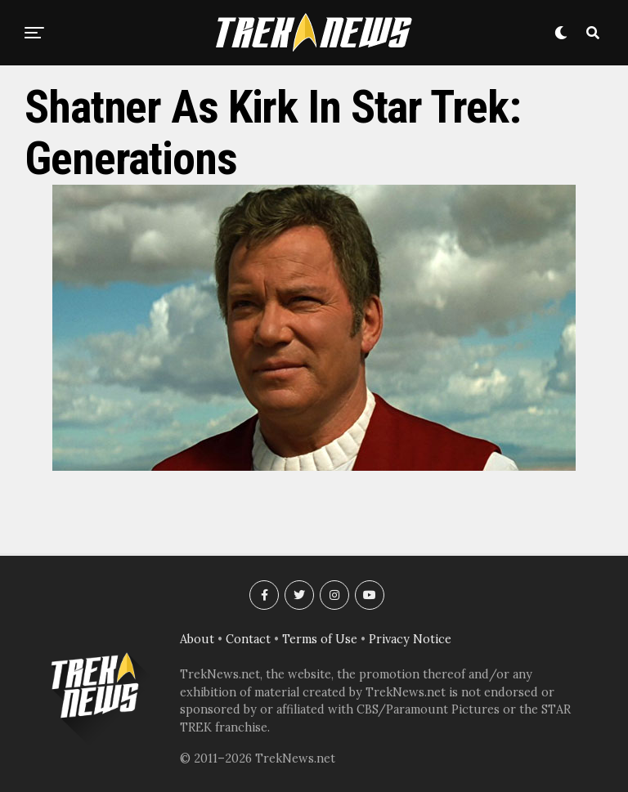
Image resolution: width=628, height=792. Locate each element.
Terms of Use (319, 639)
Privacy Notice (410, 639)
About (197, 639)
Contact (248, 639)
